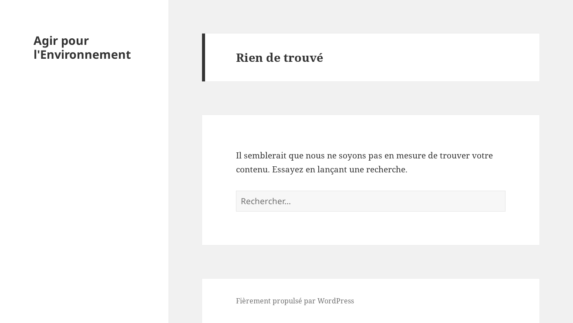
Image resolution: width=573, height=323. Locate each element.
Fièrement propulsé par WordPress (295, 301)
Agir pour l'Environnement (82, 47)
